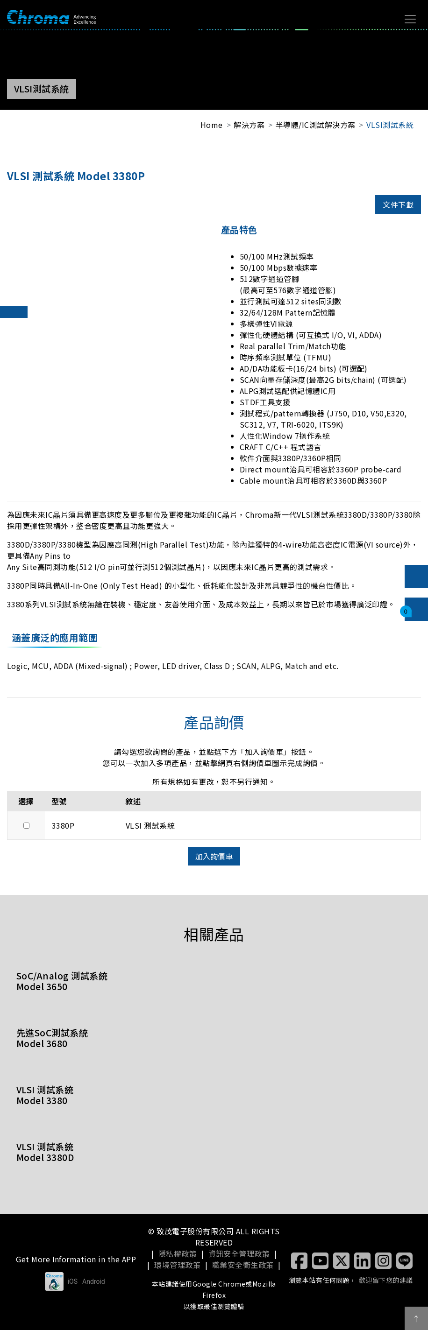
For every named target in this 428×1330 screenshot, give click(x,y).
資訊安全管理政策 (239, 1253)
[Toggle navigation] (410, 19)
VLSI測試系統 (390, 124)
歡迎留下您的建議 (386, 1280)
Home (211, 124)
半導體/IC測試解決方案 (316, 124)
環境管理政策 (177, 1264)
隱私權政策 (177, 1253)
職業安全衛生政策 (243, 1264)
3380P (63, 825)
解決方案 (249, 124)
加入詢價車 (214, 856)
